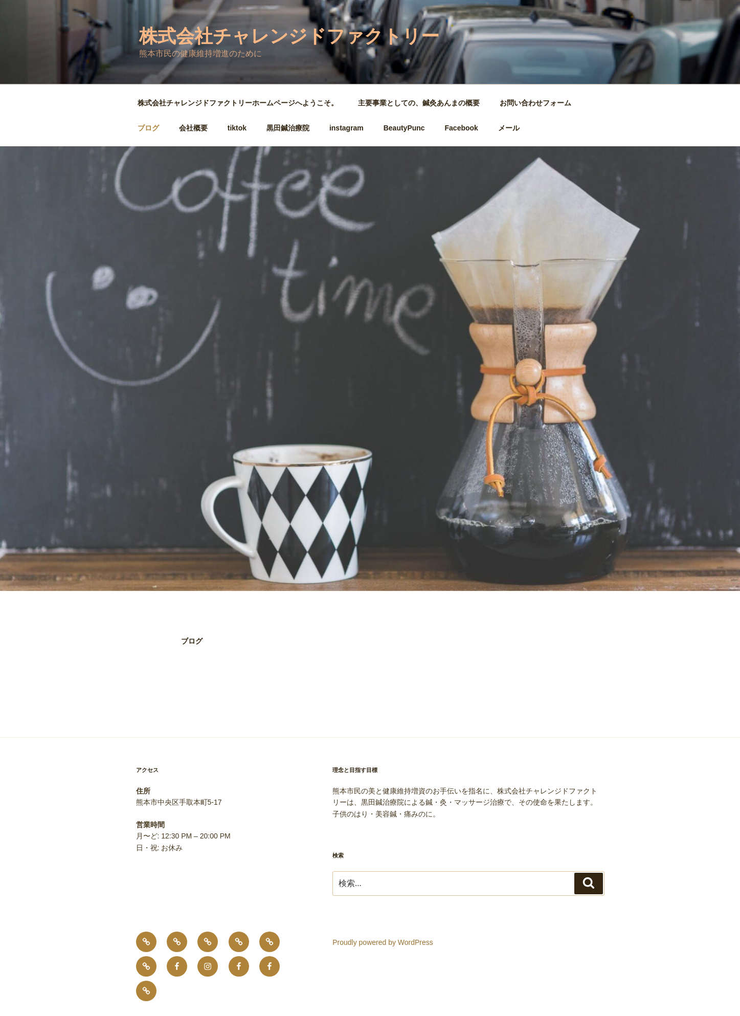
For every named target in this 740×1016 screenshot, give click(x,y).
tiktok (237, 128)
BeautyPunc (404, 128)
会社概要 (193, 128)
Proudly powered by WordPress (382, 942)
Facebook (461, 128)
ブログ (148, 128)
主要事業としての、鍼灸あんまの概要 (419, 103)
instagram (346, 128)
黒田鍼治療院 (287, 128)
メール (509, 128)
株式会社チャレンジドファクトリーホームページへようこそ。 (238, 103)
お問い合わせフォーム (535, 103)
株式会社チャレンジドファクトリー (289, 36)
